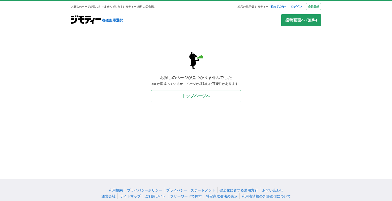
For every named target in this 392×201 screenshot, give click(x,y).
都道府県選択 (112, 20)
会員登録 (313, 6)
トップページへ (196, 96)
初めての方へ (278, 6)
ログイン (296, 6)
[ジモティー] (86, 20)
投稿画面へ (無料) (301, 20)
